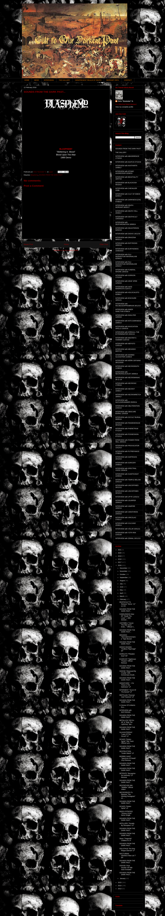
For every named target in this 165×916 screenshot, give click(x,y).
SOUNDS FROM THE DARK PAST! (51, 175)
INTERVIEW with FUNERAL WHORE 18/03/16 (125, 271)
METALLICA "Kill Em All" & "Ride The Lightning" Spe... (126, 722)
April (121, 593)
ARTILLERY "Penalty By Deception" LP (126, 824)
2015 (120, 882)
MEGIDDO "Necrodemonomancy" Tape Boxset (127, 637)
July (121, 584)
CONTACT (128, 80)
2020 (120, 553)
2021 (120, 550)
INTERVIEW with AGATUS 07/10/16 (128, 162)
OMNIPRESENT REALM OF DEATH (88, 80)
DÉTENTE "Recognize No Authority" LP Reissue (127, 775)
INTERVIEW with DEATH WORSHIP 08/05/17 (124, 206)
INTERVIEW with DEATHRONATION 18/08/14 (125, 223)
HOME (26, 80)
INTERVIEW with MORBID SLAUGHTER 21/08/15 (124, 356)
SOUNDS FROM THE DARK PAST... (127, 610)
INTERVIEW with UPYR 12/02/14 (127, 497)
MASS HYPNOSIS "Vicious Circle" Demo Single (126, 813)
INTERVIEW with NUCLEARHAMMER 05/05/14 (126, 401)
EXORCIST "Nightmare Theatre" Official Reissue (127, 661)
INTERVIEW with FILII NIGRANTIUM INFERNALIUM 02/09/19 (126, 256)
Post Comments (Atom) (70, 250)
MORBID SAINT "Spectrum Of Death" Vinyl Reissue (127, 758)
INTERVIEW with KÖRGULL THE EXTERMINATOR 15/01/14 (127, 333)
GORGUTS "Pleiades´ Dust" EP (127, 655)
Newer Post (28, 244)
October (123, 574)
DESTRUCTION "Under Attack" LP (126, 752)
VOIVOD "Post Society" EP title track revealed (125, 867)
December (124, 568)
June (122, 587)
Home (66, 244)
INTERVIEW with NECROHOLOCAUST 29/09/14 (126, 373)
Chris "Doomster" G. (125, 101)
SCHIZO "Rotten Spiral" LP (125, 807)
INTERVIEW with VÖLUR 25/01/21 (127, 529)
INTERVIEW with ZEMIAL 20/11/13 (127, 538)
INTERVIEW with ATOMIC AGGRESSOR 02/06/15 (124, 172)
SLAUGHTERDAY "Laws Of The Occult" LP (125, 734)
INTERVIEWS (49, 80)
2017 (120, 562)
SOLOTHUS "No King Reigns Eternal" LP (127, 849)
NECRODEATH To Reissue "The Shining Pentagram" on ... (127, 795)
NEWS (36, 80)
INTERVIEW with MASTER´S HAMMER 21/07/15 (125, 339)
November (124, 571)
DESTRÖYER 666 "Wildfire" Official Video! (126, 787)
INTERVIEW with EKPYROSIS (125, 711)
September (124, 577)
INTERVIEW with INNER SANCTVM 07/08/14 (124, 310)
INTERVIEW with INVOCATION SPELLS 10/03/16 (126, 327)
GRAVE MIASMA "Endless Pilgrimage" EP (127, 649)
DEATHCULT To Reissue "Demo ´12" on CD (127, 604)
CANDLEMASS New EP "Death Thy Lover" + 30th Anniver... (126, 617)
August (122, 580)
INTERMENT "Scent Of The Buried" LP (127, 691)
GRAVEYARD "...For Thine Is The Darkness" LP (126, 685)
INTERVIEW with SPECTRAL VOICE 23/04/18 (125, 469)
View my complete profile (124, 107)
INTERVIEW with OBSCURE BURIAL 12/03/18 (125, 413)
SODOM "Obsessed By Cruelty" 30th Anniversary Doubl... (127, 673)
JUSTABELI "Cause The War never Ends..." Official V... (127, 625)
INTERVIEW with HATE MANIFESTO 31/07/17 (123, 288)
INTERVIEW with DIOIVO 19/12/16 (127, 234)
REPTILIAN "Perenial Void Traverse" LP (127, 696)
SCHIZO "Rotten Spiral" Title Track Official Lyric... (126, 741)
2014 (120, 885)
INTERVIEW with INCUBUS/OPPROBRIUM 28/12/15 (128, 305)
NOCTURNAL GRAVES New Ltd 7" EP (127, 855)
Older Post (104, 244)
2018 (120, 559)
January (123, 878)
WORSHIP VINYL (112, 80)
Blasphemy (34, 175)
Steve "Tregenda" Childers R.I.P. (125, 839)
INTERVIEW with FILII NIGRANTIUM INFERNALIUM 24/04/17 (126, 264)
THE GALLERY (64, 80)
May (121, 590)
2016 (120, 565)
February (123, 599)
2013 (120, 889)
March (122, 596)
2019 (120, 556)
